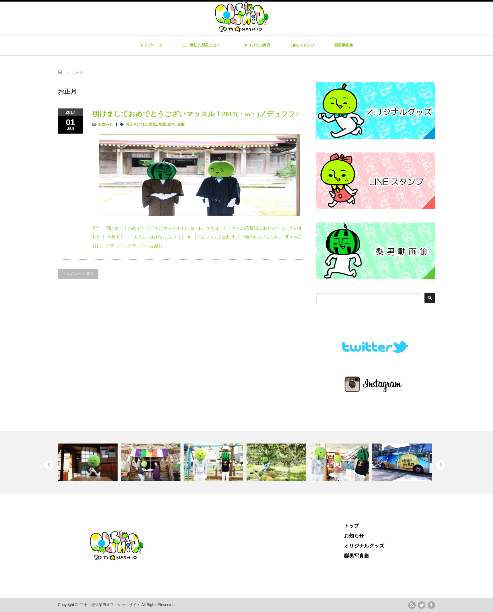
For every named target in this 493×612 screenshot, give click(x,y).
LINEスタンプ (302, 45)
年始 (143, 124)
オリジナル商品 (257, 45)
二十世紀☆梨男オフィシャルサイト (110, 605)
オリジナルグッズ (364, 546)
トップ (351, 525)
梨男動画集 (343, 45)
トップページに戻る (78, 274)
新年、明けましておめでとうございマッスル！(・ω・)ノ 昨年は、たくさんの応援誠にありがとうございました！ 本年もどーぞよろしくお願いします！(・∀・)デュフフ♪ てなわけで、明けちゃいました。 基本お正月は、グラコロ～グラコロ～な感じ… (197, 237)
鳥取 (181, 124)
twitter (421, 605)
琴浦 (162, 124)
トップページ (151, 45)
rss (412, 605)
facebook (431, 605)
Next (440, 464)
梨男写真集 (356, 556)
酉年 (171, 124)
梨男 (152, 124)
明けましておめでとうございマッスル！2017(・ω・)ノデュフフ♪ (195, 114)
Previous (49, 464)
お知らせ (105, 124)
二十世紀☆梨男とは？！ (203, 45)
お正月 (131, 124)
